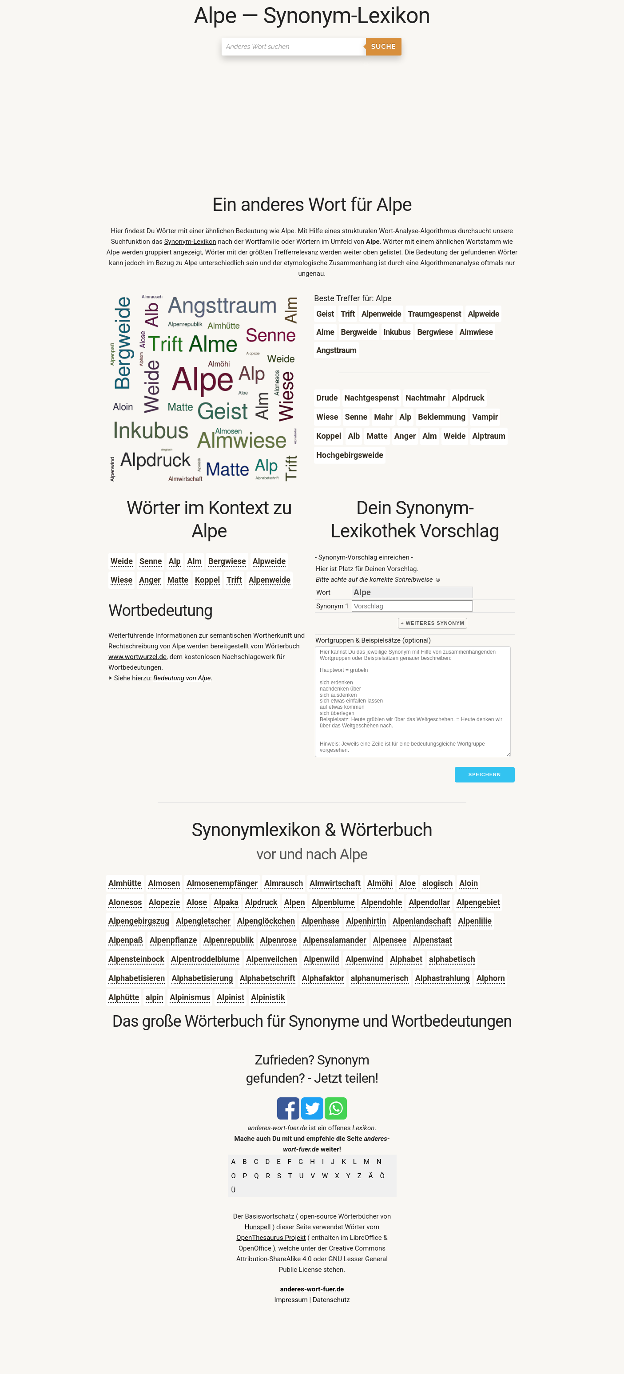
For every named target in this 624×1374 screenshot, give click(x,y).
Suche (383, 47)
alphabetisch (452, 959)
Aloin (468, 883)
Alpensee (389, 940)
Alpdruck (261, 902)
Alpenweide (269, 579)
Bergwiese (227, 561)
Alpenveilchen (271, 959)
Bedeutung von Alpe (182, 678)
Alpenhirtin (366, 920)
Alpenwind (364, 959)
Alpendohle (382, 902)
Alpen (294, 902)
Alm (194, 561)
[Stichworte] (413, 701)
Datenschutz (331, 1300)
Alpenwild (321, 959)
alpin (154, 997)
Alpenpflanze (173, 940)
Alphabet (406, 959)
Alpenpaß (125, 940)
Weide (122, 561)
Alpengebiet (478, 902)
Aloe (407, 883)
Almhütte (125, 883)
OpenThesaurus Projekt (271, 1238)
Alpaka (226, 902)
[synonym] (412, 606)
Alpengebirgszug (138, 920)
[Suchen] (294, 47)
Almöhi (380, 883)
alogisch (437, 883)
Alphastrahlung (442, 978)
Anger (150, 579)
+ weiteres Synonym (433, 623)
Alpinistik (268, 997)
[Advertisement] (312, 126)
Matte (177, 579)
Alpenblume (333, 902)
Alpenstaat (432, 940)
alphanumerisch (380, 978)
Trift (234, 579)
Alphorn (491, 978)
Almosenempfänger (222, 883)
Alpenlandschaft (422, 920)
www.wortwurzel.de (137, 657)
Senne (150, 561)
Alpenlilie (475, 920)
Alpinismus (190, 997)
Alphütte (123, 997)
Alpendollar (429, 902)
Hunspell (258, 1227)
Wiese (121, 579)
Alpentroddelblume (205, 959)
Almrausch (283, 883)
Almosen (164, 883)
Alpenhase (320, 920)
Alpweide (269, 561)
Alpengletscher (203, 920)
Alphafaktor (323, 978)
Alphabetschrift (267, 978)
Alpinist (230, 997)
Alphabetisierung (202, 978)
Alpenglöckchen (266, 920)
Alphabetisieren (136, 978)
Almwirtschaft (335, 883)
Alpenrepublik (228, 940)
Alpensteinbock (136, 959)
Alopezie (164, 902)
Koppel (207, 579)
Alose (197, 902)
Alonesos (125, 902)
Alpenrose (278, 940)
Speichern (485, 774)
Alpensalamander (334, 940)
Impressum (290, 1300)
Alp (175, 561)
